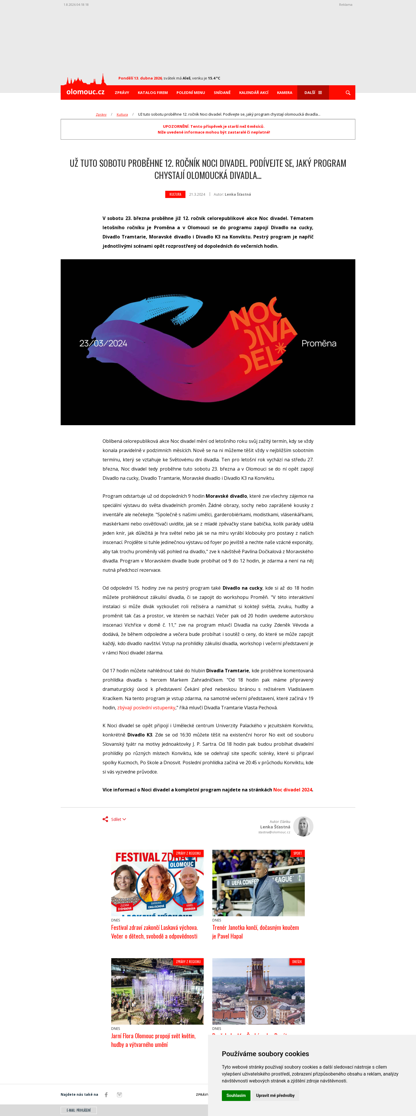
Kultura (122, 114)
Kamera (284, 92)
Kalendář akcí (253, 92)
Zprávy (122, 92)
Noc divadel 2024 (292, 789)
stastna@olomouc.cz (274, 832)
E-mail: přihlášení (79, 1110)
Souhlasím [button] (236, 1095)
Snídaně (222, 92)
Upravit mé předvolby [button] (275, 1095)
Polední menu (191, 92)
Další (313, 92)
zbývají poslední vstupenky (146, 707)
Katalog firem (153, 92)
